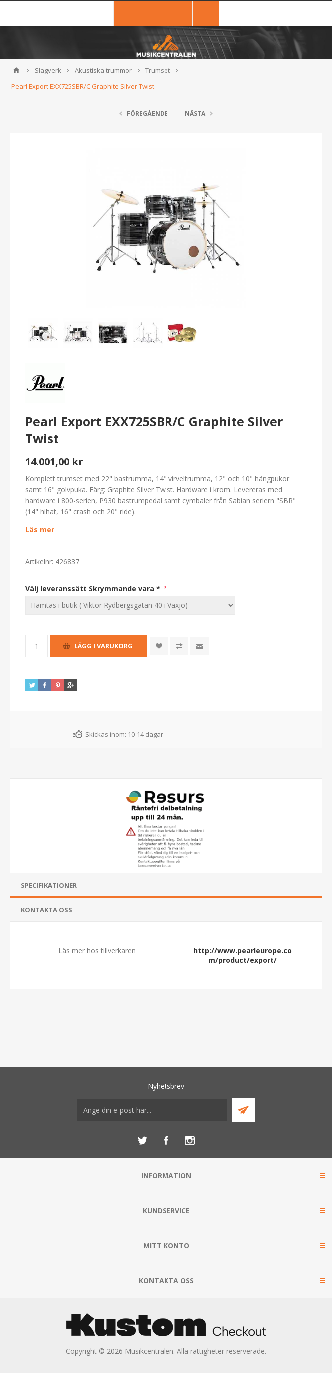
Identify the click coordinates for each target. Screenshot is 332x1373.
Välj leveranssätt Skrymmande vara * (93, 588)
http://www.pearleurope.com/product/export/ (242, 955)
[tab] (166, 885)
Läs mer (39, 529)
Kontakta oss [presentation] (46, 909)
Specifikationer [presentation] (49, 885)
